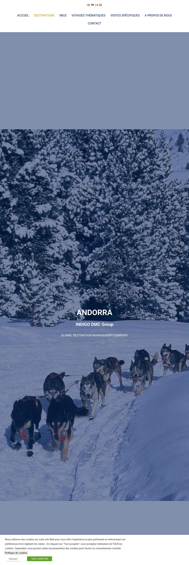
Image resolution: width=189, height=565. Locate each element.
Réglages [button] (12, 559)
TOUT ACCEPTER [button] (37, 559)
